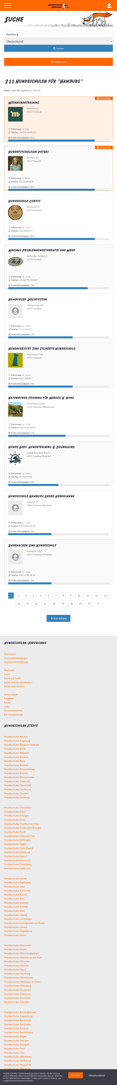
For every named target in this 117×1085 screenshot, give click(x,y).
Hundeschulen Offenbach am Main (22, 981)
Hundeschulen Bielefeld (16, 752)
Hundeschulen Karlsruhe (17, 890)
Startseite (9, 670)
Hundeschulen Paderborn (17, 993)
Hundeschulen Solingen (16, 1040)
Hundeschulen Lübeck (15, 927)
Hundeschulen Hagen (15, 843)
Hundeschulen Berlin (15, 748)
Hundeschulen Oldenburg (17, 985)
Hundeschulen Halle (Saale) (18, 848)
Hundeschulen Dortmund (17, 789)
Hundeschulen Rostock (16, 1028)
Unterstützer (11, 694)
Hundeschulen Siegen (15, 1036)
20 (71, 603)
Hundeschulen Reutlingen (17, 1024)
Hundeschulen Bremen (16, 773)
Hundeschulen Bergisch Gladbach (21, 744)
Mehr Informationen (97, 1075)
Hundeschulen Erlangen (16, 815)
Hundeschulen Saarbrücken (18, 1032)
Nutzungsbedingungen (16, 657)
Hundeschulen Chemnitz (17, 781)
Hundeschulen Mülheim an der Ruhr (23, 957)
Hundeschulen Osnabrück (17, 989)
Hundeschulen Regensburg (18, 1016)
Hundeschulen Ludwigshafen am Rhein (24, 922)
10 (78, 595)
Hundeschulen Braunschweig (19, 769)
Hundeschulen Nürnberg (17, 973)
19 (62, 603)
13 (105, 595)
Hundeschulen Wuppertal (17, 1064)
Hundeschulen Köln (14, 910)
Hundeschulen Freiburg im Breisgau (22, 827)
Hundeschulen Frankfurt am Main (21, 823)
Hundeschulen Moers (15, 949)
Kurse (7, 702)
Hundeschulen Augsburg (17, 740)
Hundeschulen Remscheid (17, 1020)
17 (45, 603)
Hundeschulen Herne (15, 878)
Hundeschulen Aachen (16, 736)
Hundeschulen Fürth (15, 831)
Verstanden (75, 1075)
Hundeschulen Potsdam (16, 1001)
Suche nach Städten (14, 686)
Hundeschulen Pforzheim (17, 997)
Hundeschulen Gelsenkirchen (19, 835)
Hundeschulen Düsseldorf (17, 807)
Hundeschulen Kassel (15, 894)
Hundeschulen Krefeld (16, 906)
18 (54, 603)
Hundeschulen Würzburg (17, 1068)
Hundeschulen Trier (14, 1048)
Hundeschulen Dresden (16, 793)
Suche (7, 674)
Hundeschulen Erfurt (15, 811)
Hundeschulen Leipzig (15, 914)
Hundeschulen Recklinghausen (20, 1012)
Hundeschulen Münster (16, 965)
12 (96, 595)
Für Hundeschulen (13, 714)
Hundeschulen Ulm (14, 1052)
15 (27, 603)
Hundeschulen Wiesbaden (18, 1056)
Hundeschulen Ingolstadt (17, 882)
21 (80, 603)
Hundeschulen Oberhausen (18, 977)
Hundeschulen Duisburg (17, 797)
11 (87, 595)
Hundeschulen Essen (15, 819)
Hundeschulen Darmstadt (17, 785)
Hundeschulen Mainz (15, 935)
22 (89, 603)
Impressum (10, 653)
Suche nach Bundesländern (18, 682)
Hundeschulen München (17, 961)
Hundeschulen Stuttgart (16, 1044)
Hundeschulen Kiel (14, 898)
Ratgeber (9, 698)
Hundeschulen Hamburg (17, 852)
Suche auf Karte (12, 678)
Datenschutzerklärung (16, 661)
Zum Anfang (58, 618)
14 (18, 603)
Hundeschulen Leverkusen (18, 918)
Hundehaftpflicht (13, 710)
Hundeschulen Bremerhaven (19, 777)
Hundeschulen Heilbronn (17, 868)
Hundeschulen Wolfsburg (17, 1060)
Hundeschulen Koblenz (16, 902)
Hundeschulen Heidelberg (17, 864)
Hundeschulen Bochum (16, 756)
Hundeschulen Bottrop (16, 765)
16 (36, 603)
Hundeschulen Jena (14, 886)
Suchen (58, 48)
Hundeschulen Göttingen (17, 839)
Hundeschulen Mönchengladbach (21, 953)
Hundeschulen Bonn (14, 760)
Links (7, 706)
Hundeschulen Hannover (17, 860)
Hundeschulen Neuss (15, 969)
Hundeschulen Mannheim (17, 945)
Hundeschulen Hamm (15, 856)
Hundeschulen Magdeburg (18, 931)
